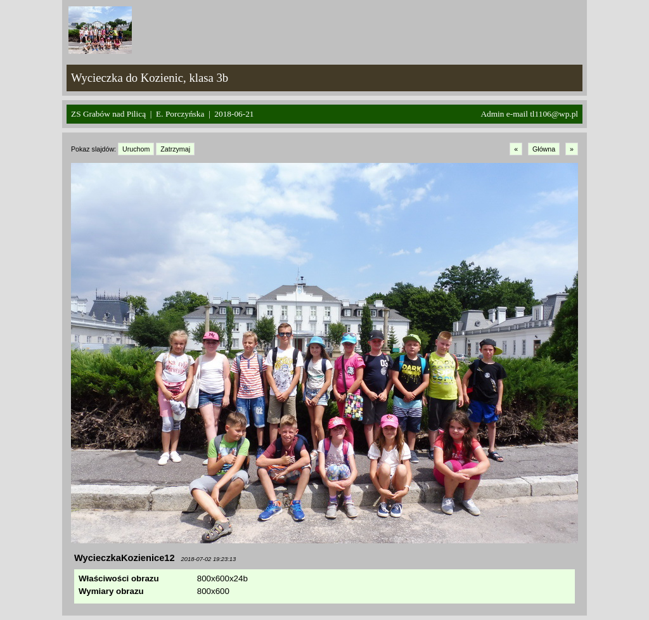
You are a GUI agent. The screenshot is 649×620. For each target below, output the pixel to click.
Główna (543, 149)
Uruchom (136, 149)
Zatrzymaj (175, 149)
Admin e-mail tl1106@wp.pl (529, 114)
